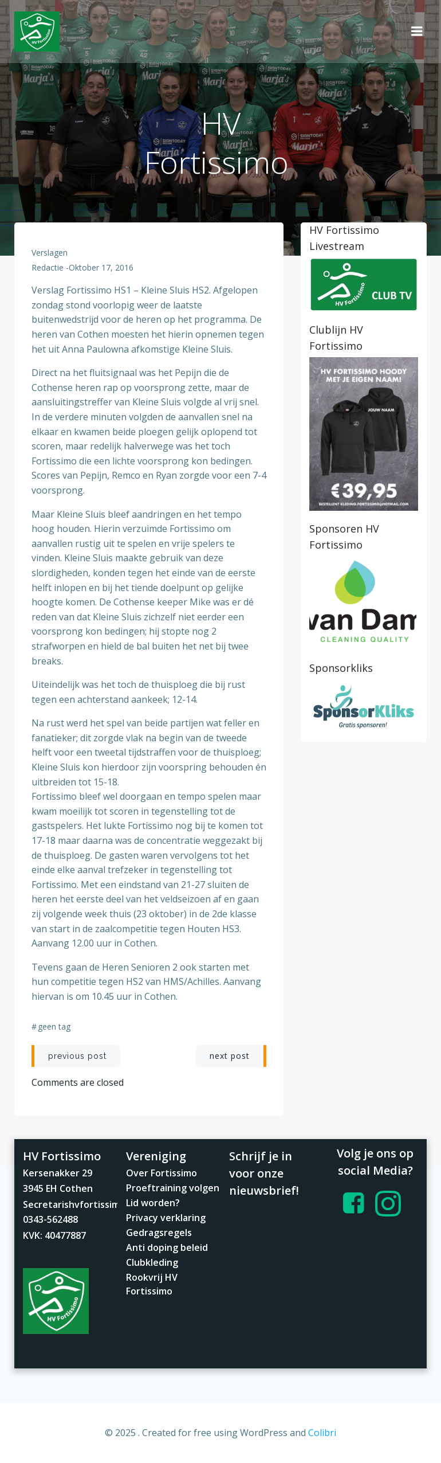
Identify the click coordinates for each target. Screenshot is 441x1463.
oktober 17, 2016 (101, 267)
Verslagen (50, 252)
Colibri (322, 1432)
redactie (48, 267)
